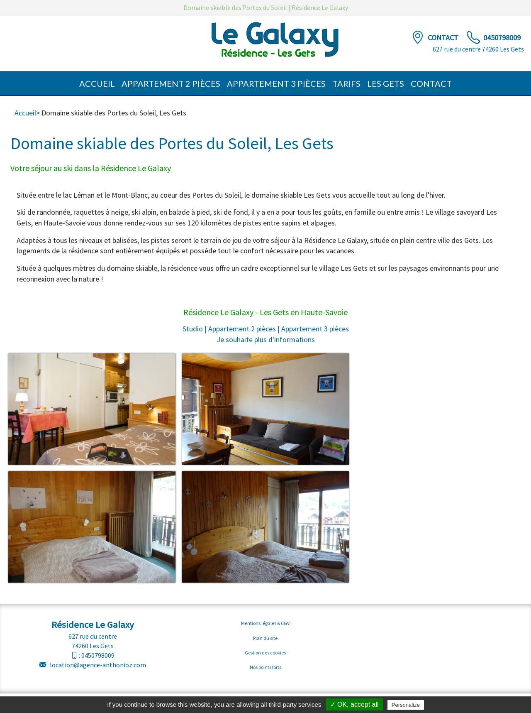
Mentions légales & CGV (265, 623)
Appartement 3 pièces (276, 83)
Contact (444, 37)
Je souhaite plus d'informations (266, 339)
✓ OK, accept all (354, 704)
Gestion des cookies (265, 652)
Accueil (97, 83)
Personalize (406, 705)
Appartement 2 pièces (171, 83)
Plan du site (265, 638)
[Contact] (417, 37)
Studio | (195, 328)
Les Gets (385, 83)
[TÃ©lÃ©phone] (473, 37)
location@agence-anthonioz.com (98, 665)
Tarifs (346, 83)
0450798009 (502, 37)
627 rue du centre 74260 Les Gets (478, 49)
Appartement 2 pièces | (244, 328)
